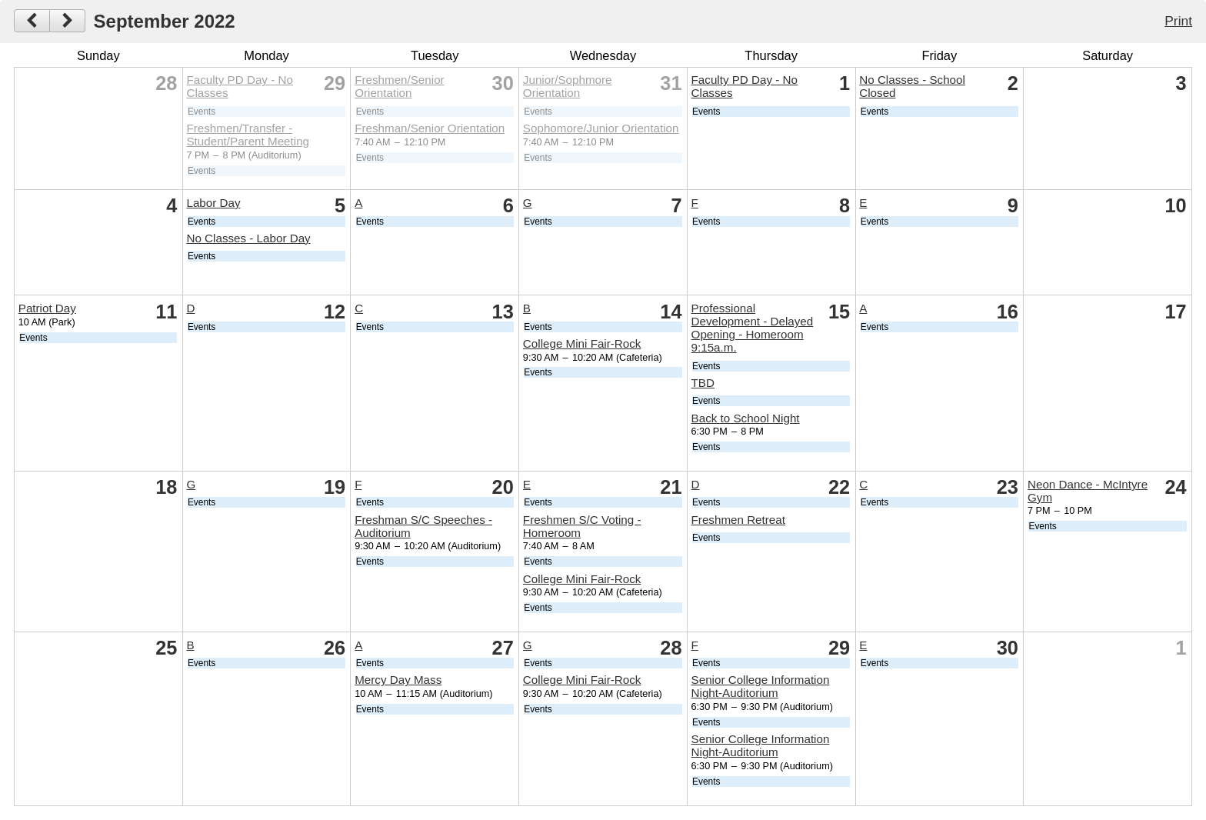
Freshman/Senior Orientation (430, 128)
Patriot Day (47, 308)
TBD (703, 382)
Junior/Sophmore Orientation (567, 86)
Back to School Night (745, 418)
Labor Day (213, 202)
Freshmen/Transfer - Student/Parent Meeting (247, 135)
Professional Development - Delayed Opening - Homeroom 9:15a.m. (752, 328)
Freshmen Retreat (738, 519)
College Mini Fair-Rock (582, 343)
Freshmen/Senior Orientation (400, 86)
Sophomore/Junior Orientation (601, 128)
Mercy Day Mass (398, 679)
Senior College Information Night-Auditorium (760, 686)
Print (1178, 20)
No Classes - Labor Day (248, 238)
